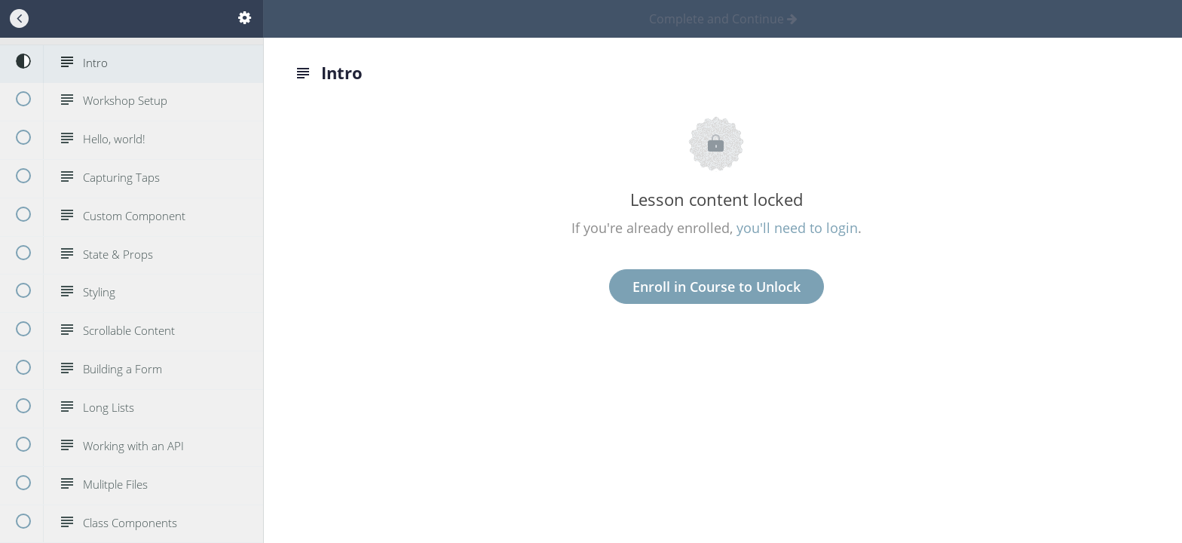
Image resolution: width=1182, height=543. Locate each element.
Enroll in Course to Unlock (716, 287)
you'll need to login (797, 228)
